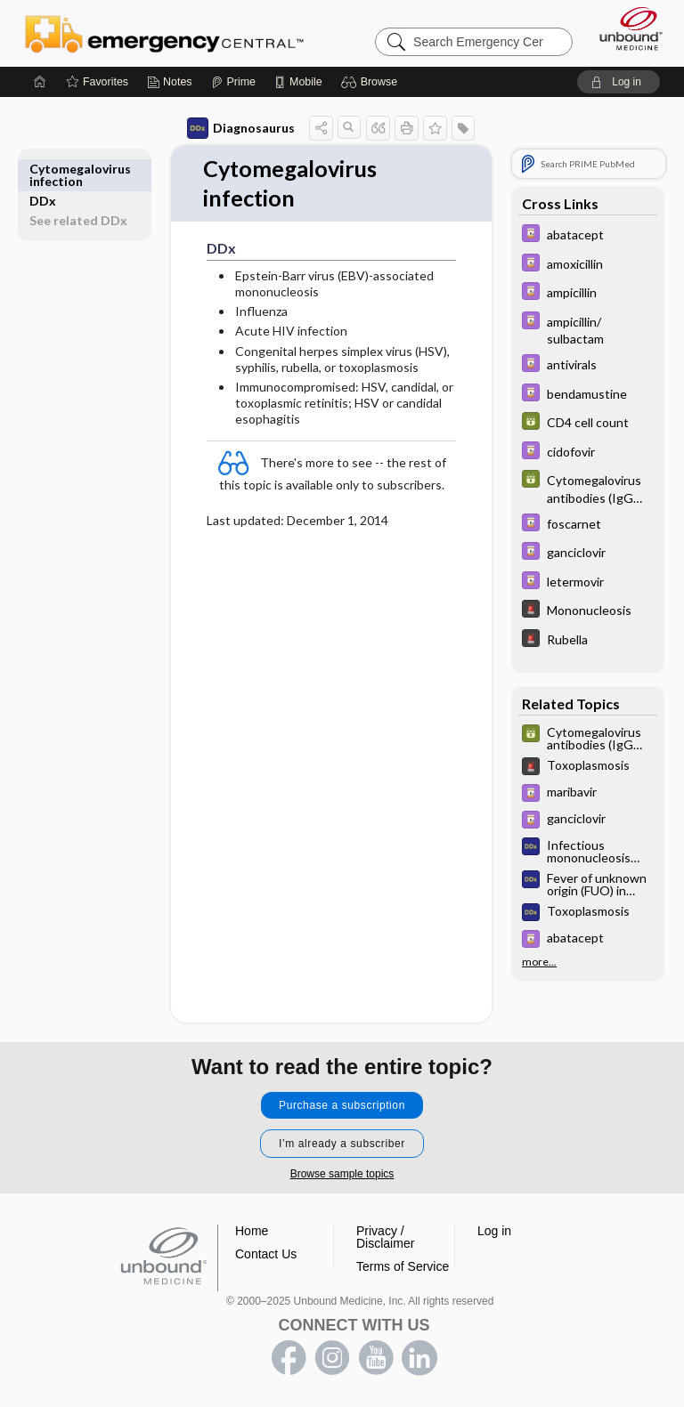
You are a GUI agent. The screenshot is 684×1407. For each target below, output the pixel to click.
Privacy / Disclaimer (385, 1238)
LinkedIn (419, 1359)
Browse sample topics (342, 1174)
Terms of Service (402, 1267)
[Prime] (233, 82)
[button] (372, 82)
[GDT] (587, 423)
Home (251, 1232)
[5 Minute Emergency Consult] (587, 611)
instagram (332, 1359)
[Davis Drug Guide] (587, 235)
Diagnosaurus (241, 128)
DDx (42, 168)
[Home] (40, 82)
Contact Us (266, 1255)
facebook (288, 1359)
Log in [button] (494, 1232)
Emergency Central (164, 33)
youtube (376, 1359)
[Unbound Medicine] (625, 28)
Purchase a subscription (342, 1106)
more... (539, 962)
